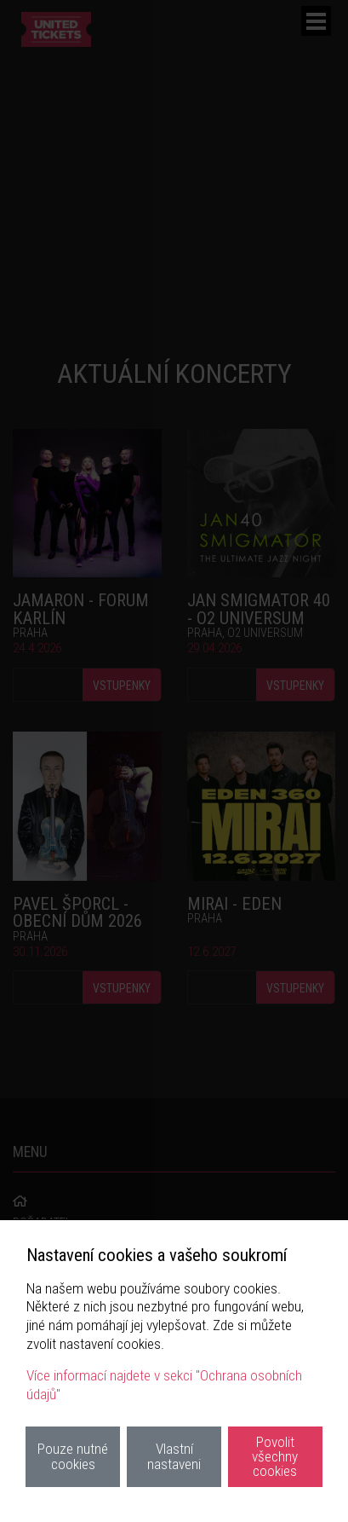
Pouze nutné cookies (72, 1456)
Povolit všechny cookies (275, 1456)
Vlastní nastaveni (174, 1456)
